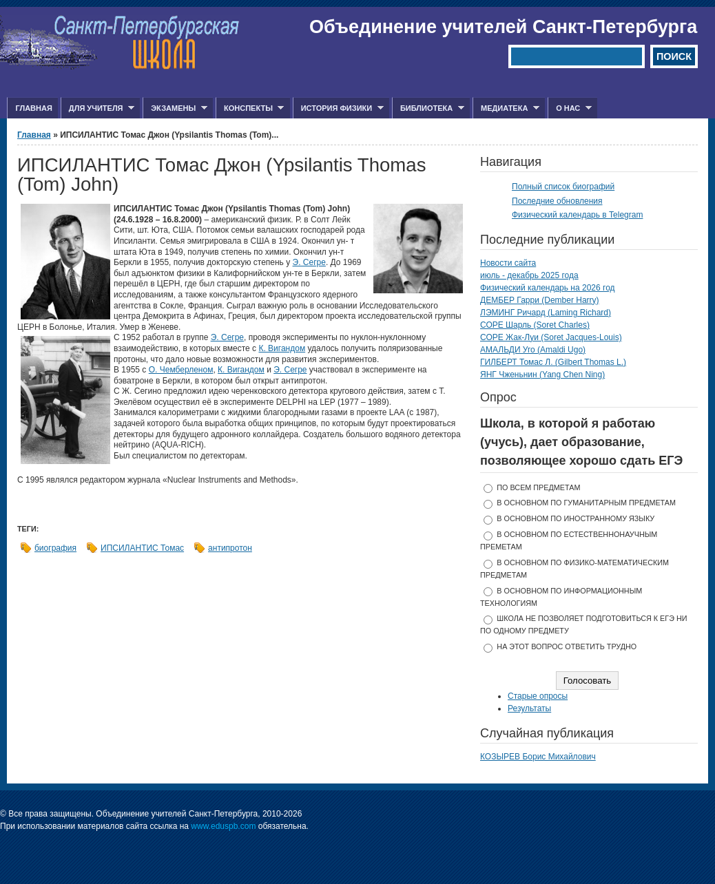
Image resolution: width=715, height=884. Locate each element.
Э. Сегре (309, 262)
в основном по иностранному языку (575, 518)
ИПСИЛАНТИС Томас (142, 548)
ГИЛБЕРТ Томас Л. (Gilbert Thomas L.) (553, 362)
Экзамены (175, 108)
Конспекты (250, 108)
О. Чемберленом (181, 370)
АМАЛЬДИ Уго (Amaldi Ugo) (533, 350)
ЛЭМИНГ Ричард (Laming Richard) (545, 312)
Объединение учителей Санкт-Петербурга (503, 27)
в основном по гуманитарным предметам (586, 502)
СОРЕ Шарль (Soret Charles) (535, 325)
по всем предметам (538, 487)
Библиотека (428, 108)
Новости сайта (508, 263)
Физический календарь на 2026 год (547, 288)
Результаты (529, 708)
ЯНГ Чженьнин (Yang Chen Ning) (542, 374)
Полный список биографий (563, 186)
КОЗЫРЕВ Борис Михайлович (538, 756)
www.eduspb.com (223, 826)
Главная (33, 108)
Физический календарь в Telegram (577, 215)
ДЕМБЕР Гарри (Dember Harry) (539, 300)
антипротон (230, 548)
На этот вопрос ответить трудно (566, 646)
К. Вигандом (281, 348)
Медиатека (506, 108)
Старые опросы (538, 696)
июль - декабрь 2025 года (529, 275)
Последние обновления (557, 201)
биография (55, 548)
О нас (570, 108)
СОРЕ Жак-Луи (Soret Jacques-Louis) (551, 337)
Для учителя (97, 108)
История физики (338, 108)
